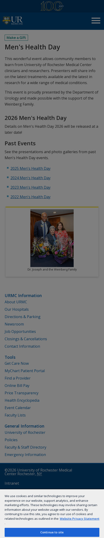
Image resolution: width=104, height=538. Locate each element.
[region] (52, 513)
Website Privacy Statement (79, 519)
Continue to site (52, 532)
